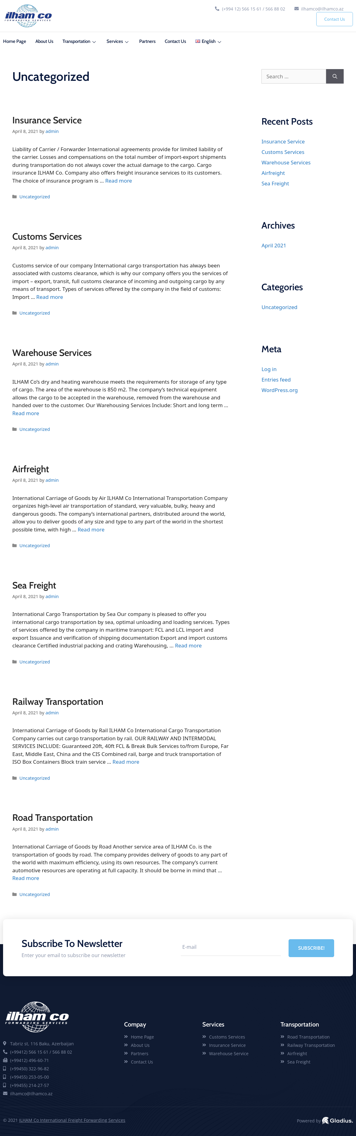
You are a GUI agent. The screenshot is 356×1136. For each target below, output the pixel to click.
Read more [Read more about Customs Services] (49, 296)
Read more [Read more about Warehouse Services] (25, 413)
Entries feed (276, 379)
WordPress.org (279, 390)
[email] (231, 947)
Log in (269, 369)
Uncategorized (34, 197)
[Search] (335, 76)
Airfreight (30, 469)
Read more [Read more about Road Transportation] (25, 878)
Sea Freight (34, 585)
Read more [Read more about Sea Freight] (188, 645)
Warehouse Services (52, 352)
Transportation (80, 41)
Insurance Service (47, 120)
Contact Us (334, 19)
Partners (147, 41)
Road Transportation (52, 817)
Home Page (14, 41)
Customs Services (47, 236)
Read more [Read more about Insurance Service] (118, 180)
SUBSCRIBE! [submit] (311, 948)
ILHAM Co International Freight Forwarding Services (72, 1120)
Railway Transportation (57, 701)
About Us (44, 41)
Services (118, 41)
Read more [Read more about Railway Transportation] (125, 761)
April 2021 (273, 245)
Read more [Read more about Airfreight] (91, 529)
